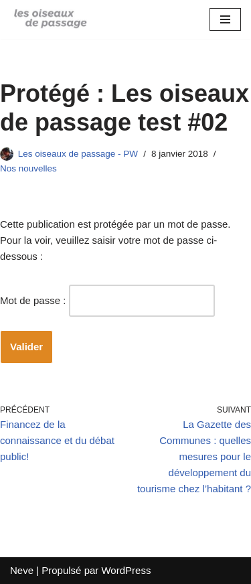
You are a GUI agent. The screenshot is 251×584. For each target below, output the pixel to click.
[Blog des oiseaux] (50, 19)
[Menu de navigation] (225, 19)
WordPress (126, 570)
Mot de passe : (107, 301)
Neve (21, 570)
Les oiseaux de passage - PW (78, 154)
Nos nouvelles (28, 168)
